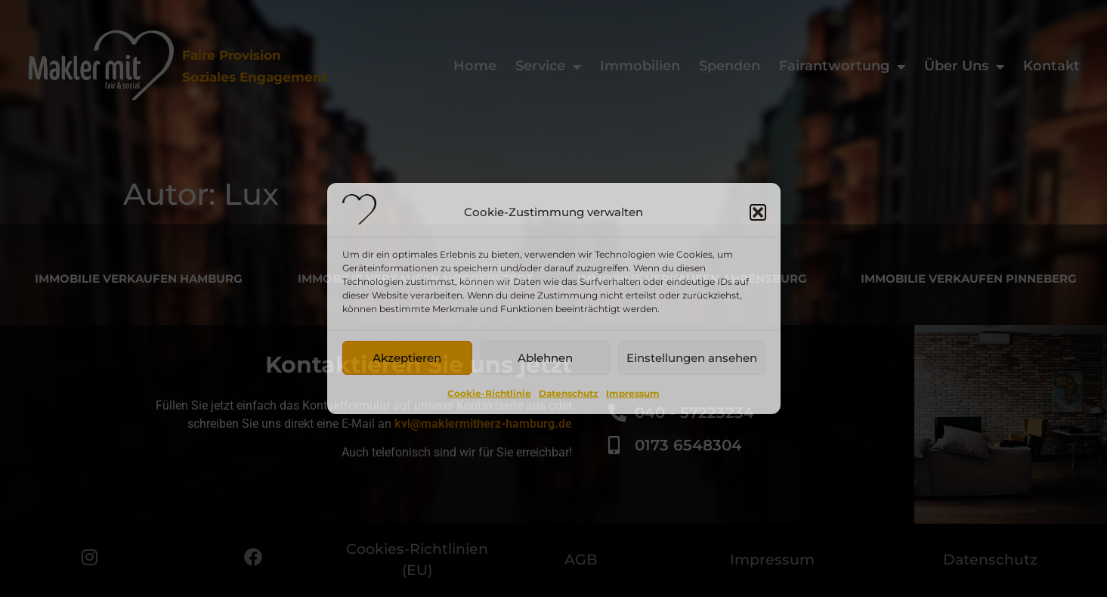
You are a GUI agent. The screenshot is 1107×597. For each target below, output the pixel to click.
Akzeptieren (407, 358)
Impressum (633, 393)
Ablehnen (545, 358)
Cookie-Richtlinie (489, 393)
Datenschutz (568, 393)
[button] (757, 212)
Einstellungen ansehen (691, 358)
